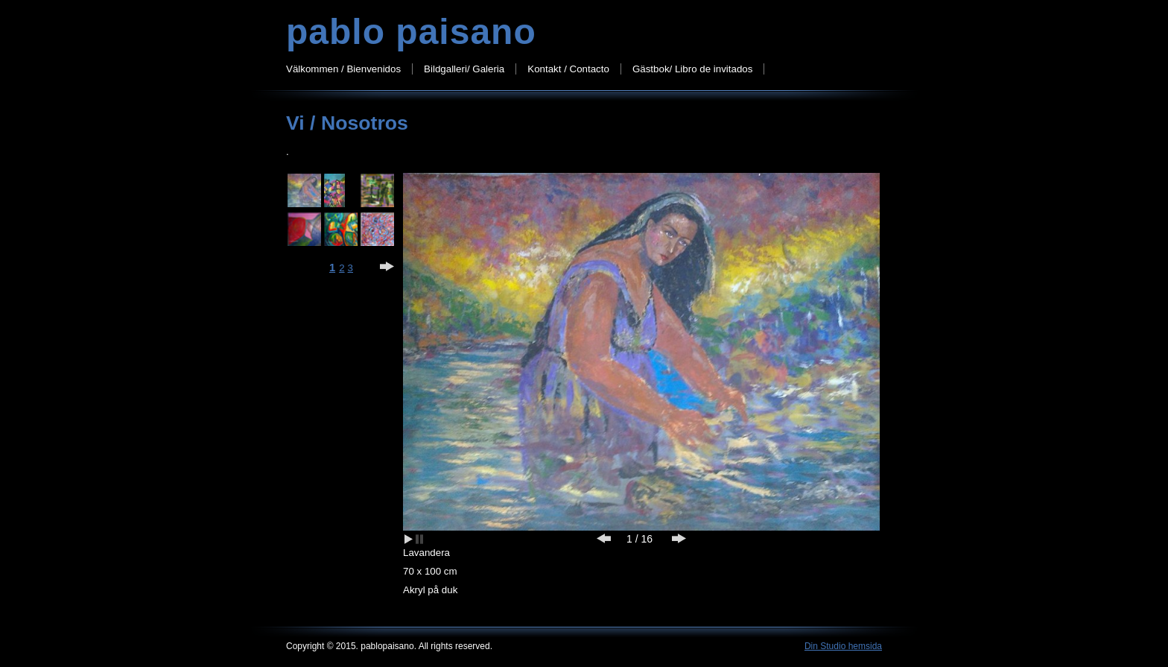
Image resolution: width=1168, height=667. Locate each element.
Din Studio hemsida (843, 646)
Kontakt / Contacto (568, 69)
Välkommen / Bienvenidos (343, 69)
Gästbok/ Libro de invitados (692, 69)
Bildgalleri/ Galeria (464, 69)
